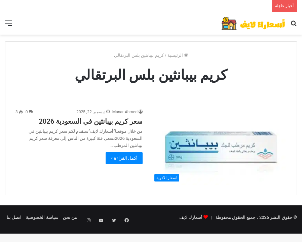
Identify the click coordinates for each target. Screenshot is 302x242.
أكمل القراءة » (124, 158)
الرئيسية (177, 55)
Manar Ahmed (125, 112)
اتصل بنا (14, 217)
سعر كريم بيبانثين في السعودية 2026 (91, 121)
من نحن (70, 217)
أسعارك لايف (190, 217)
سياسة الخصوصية (42, 217)
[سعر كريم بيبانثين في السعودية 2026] (219, 147)
